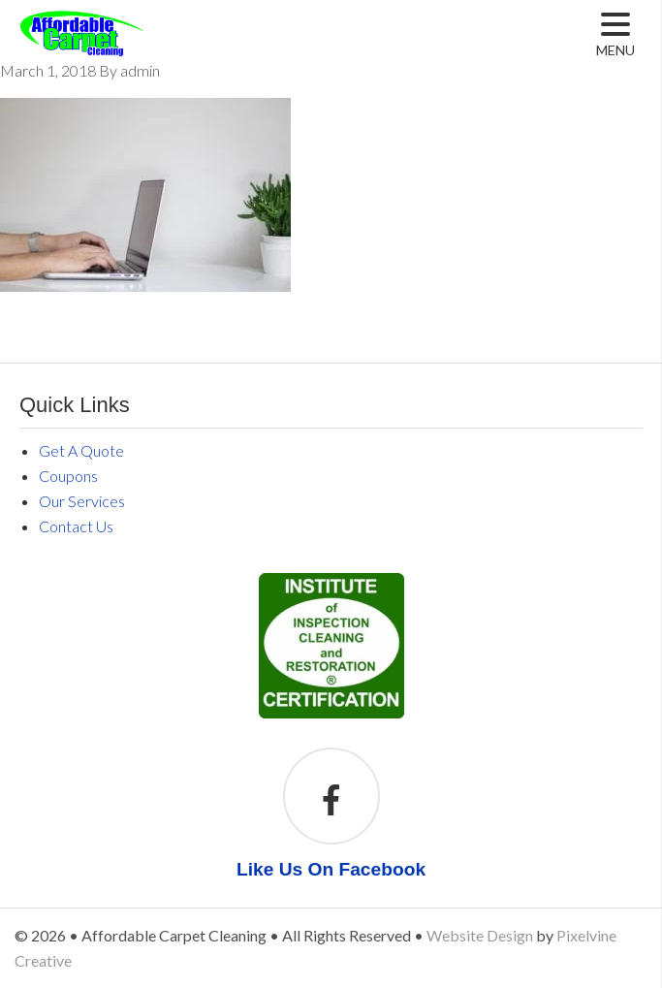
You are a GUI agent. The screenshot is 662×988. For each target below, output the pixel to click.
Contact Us (76, 526)
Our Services (82, 501)
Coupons (68, 475)
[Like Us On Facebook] (331, 801)
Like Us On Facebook (331, 869)
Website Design (479, 935)
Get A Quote (81, 450)
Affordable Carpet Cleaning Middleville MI (128, 48)
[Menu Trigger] (616, 34)
